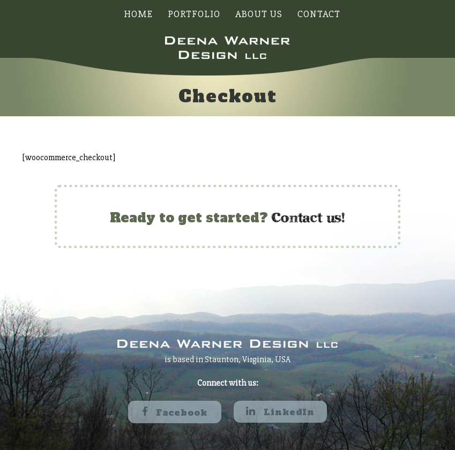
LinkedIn (280, 412)
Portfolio (194, 14)
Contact (318, 14)
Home (138, 14)
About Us (258, 14)
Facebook (175, 412)
